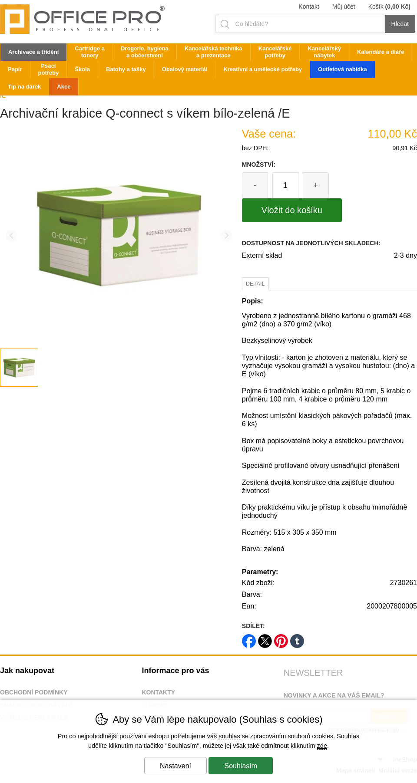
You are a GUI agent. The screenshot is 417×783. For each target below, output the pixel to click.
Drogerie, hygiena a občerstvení (145, 52)
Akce (63, 86)
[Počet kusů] (285, 185)
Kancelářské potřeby (275, 52)
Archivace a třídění (33, 52)
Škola (82, 69)
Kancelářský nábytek (324, 52)
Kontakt (308, 6)
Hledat (400, 23)
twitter (265, 638)
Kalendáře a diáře (380, 52)
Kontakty (158, 692)
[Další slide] (226, 236)
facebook (249, 638)
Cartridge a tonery (90, 52)
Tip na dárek (24, 86)
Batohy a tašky (126, 69)
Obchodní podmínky (34, 692)
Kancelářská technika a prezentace (213, 52)
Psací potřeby (48, 69)
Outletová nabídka (342, 69)
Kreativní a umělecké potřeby (262, 69)
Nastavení (175, 766)
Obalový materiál (185, 69)
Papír (15, 69)
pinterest (281, 638)
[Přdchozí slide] (11, 236)
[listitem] (19, 368)
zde (322, 745)
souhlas (229, 736)
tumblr (297, 638)
